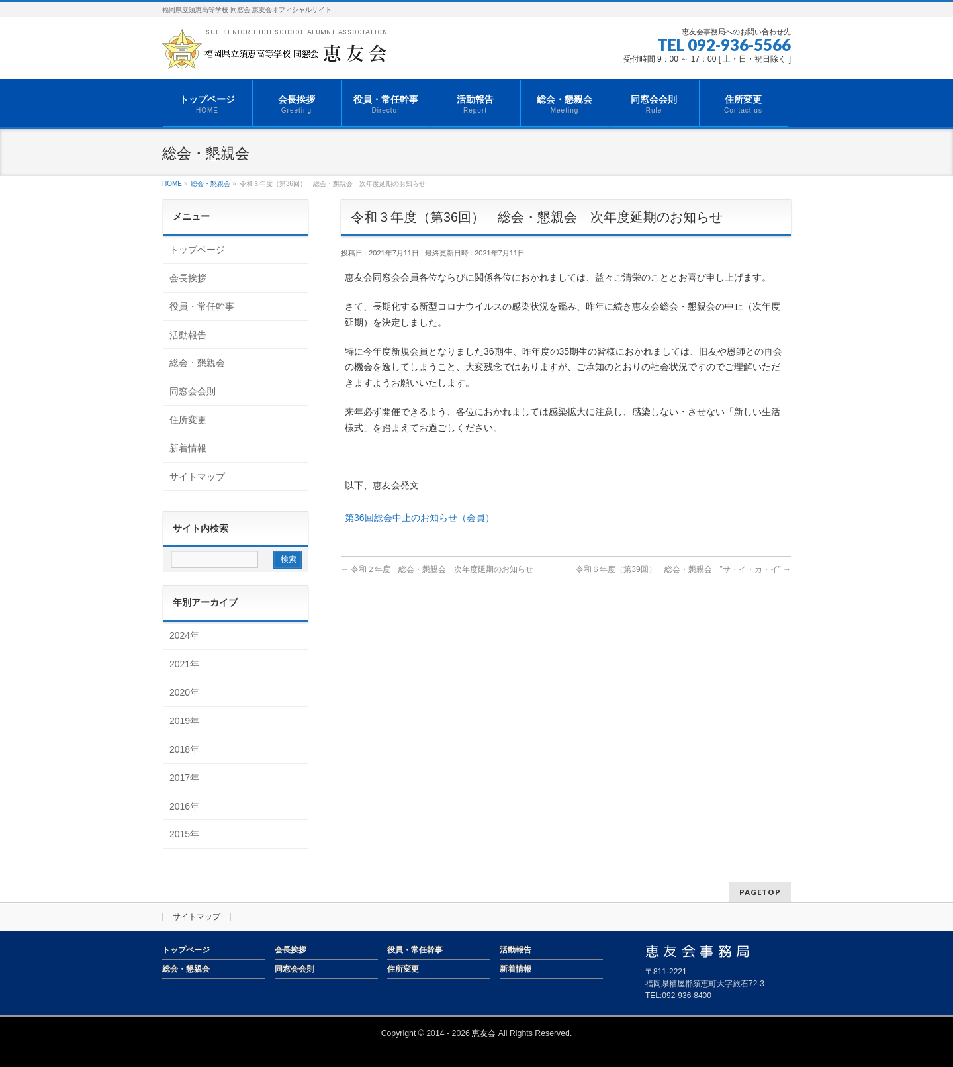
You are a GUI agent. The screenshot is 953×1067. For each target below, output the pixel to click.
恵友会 (484, 1033)
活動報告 (187, 335)
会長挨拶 (187, 278)
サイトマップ (197, 476)
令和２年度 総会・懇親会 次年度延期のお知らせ (437, 569)
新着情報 (187, 448)
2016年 (184, 806)
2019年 (184, 721)
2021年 (184, 664)
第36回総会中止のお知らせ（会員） (419, 517)
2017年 (184, 777)
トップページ (197, 249)
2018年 (184, 749)
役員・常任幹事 (201, 306)
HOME (172, 183)
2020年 (184, 692)
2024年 (184, 635)
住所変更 (187, 419)
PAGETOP (760, 892)
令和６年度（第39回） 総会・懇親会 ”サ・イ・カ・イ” (683, 569)
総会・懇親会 (210, 183)
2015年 (184, 834)
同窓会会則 (192, 391)
